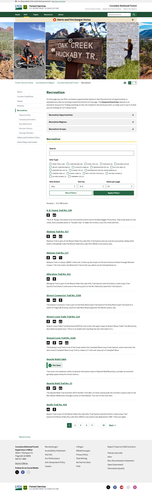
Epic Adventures (25, 124)
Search (52, 148)
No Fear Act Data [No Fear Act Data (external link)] (83, 462)
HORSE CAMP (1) (75, 173)
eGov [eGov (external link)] (110, 456)
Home (17, 14)
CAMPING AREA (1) (58, 173)
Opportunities (25, 115)
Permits (20, 105)
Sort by (81, 181)
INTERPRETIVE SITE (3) (59, 170)
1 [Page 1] (69, 425)
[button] (125, 82)
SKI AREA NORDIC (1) (59, 176)
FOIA (78, 466)
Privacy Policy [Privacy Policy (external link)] (82, 454)
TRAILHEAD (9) (107, 164)
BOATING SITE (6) (123, 164)
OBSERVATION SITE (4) (101, 167)
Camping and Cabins (27, 119)
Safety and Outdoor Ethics (28, 137)
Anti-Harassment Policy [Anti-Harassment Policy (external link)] (55, 462)
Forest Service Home (93, 9)
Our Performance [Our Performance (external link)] (52, 458)
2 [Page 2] (75, 425)
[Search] (134, 15)
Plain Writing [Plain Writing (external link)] (81, 458)
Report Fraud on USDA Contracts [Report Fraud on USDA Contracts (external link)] (122, 446)
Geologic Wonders (26, 133)
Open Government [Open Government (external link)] (115, 464)
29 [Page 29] (103, 425)
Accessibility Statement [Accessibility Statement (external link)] (55, 450)
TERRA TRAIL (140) (58, 164)
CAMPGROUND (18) (76, 164)
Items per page (113, 181)
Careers (48, 466)
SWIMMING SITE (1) (77, 176)
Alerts (19, 92)
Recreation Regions (58, 122)
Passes (20, 101)
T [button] (129, 83)
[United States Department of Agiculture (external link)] (19, 7)
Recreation (22, 110)
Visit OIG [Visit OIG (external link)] (48, 454)
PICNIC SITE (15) (92, 164)
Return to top (24, 436)
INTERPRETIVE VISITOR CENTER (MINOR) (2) (102, 170)
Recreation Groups (57, 129)
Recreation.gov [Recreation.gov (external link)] (51, 446)
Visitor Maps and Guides (27, 142)
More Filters (70, 193)
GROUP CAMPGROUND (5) (61, 167)
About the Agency (130, 9)
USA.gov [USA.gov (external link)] (79, 446)
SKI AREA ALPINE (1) (115, 173)
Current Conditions (25, 96)
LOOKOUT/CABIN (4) (81, 167)
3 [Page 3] (80, 425)
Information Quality (116, 468)
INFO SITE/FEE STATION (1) (95, 173)
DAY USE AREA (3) (119, 167)
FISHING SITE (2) (77, 170)
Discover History (25, 128)
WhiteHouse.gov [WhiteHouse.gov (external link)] (83, 450)
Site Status (54, 181)
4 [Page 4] (86, 425)
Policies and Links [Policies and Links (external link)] (115, 453)
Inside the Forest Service (112, 9)
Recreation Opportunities (61, 115)
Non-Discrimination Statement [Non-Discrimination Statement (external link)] (121, 460)
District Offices (21, 463)
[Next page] (112, 425)
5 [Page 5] (92, 425)
